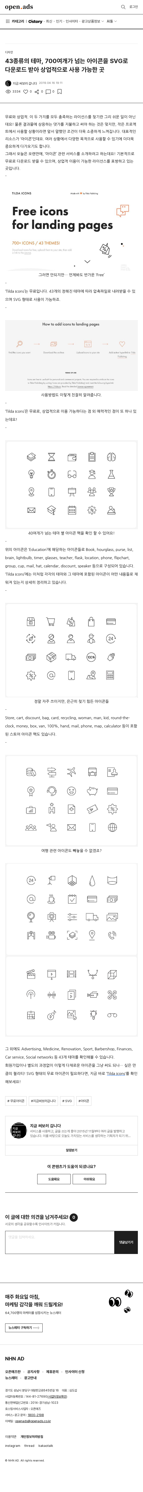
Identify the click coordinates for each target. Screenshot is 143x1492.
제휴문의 (52, 1372)
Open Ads (19, 7)
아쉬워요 (89, 1179)
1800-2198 (36, 1415)
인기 (59, 21)
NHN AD (14, 1359)
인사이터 (72, 21)
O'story (35, 21)
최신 (49, 21)
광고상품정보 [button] (91, 21)
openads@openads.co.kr (33, 1421)
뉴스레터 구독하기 (23, 1328)
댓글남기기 (126, 1242)
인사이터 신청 (74, 1372)
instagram (12, 1446)
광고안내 (30, 1378)
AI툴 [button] (110, 21)
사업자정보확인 (57, 1396)
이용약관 (10, 1437)
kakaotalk (46, 1446)
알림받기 (71, 1150)
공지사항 (33, 1372)
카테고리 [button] (14, 21)
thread (29, 1446)
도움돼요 (54, 1179)
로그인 (133, 7)
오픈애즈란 (13, 1372)
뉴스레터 (11, 1378)
